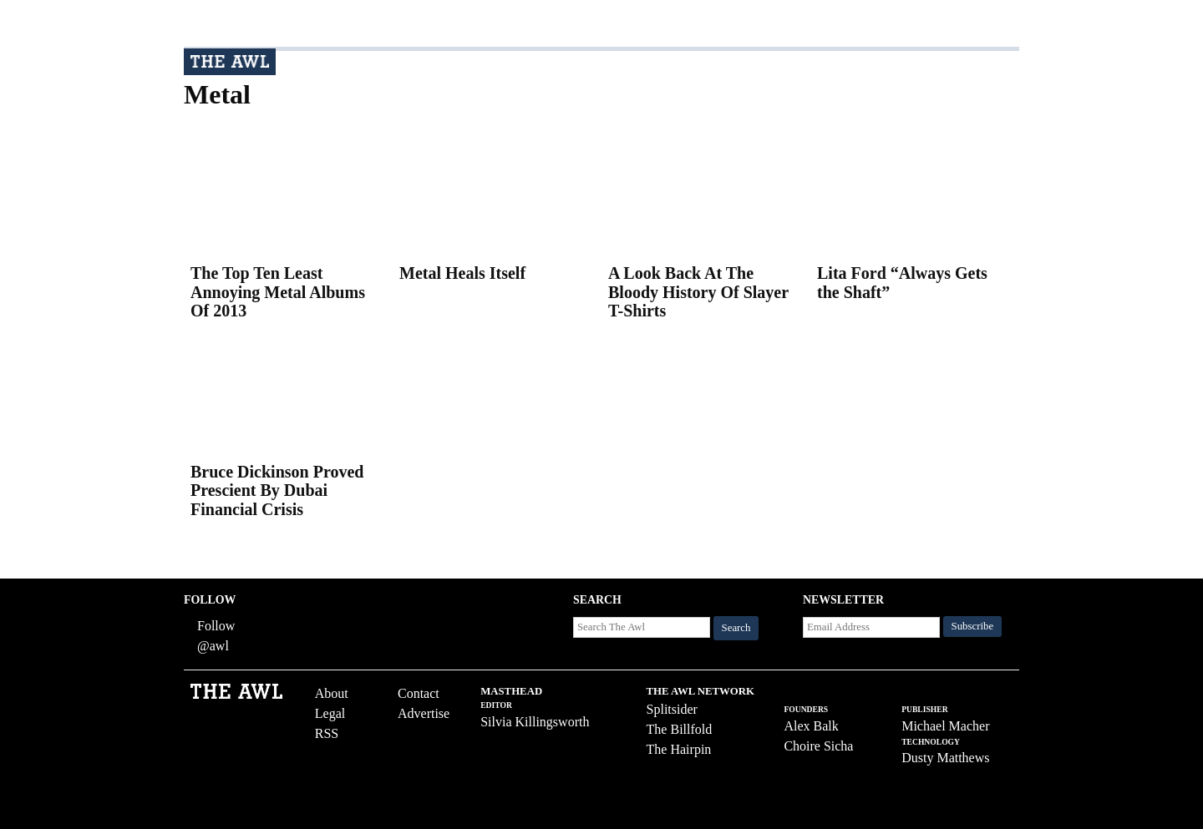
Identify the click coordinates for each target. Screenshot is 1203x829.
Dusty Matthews (945, 758)
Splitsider (672, 709)
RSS (326, 733)
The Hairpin (679, 749)
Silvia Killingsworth (534, 722)
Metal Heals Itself (462, 273)
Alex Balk (811, 726)
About (331, 693)
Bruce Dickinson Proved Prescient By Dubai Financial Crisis (276, 490)
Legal (330, 713)
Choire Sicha (818, 746)
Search (736, 628)
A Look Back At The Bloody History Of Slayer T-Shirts (698, 292)
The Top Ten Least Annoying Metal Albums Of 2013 (277, 292)
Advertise (423, 713)
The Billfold (680, 729)
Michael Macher (945, 726)
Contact (418, 693)
